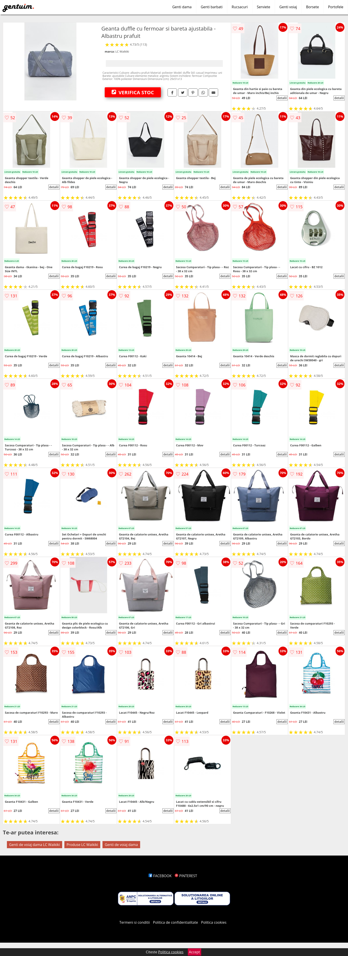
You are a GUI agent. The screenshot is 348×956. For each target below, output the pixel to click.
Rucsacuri (240, 6)
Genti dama (182, 6)
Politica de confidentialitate (175, 922)
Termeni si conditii (134, 922)
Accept (194, 952)
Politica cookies (214, 922)
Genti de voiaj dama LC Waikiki (34, 844)
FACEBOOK (160, 875)
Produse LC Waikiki (82, 844)
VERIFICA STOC (133, 92)
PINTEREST (186, 875)
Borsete (312, 6)
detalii (282, 98)
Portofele (335, 6)
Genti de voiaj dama (121, 844)
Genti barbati (212, 6)
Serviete (263, 6)
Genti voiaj (288, 6)
